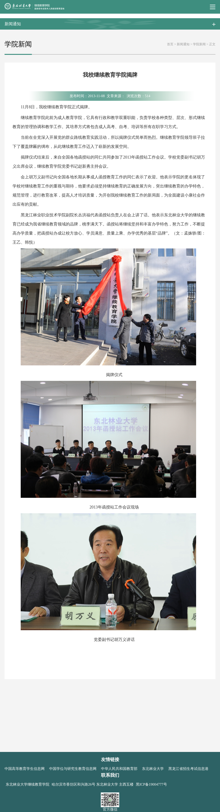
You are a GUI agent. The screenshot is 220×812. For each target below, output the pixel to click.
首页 (170, 44)
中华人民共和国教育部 (119, 769)
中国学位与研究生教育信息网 (72, 769)
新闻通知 (183, 44)
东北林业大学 (153, 769)
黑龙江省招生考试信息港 (188, 769)
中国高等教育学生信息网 (25, 769)
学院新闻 (199, 44)
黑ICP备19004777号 (151, 784)
